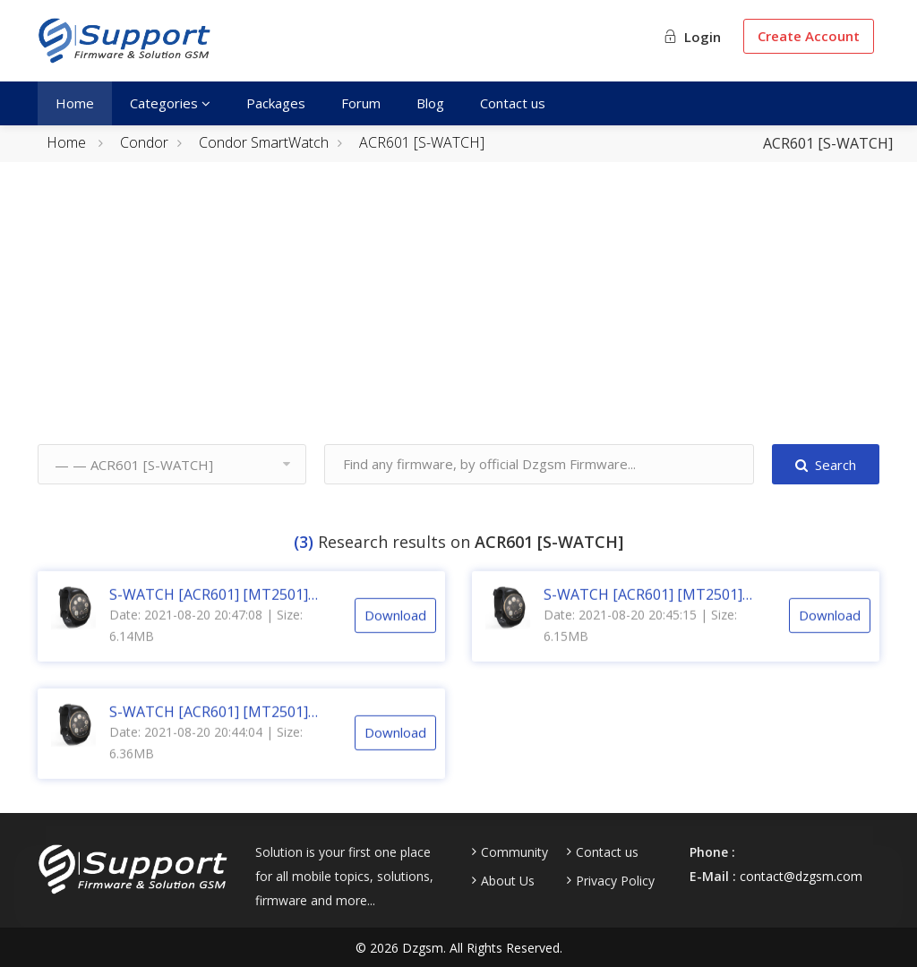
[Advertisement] (458, 318)
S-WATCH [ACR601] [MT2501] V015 (643, 610)
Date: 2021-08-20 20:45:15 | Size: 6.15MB (640, 641)
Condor (144, 142)
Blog (430, 103)
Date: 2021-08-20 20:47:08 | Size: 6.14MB (206, 641)
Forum (361, 103)
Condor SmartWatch (264, 142)
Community (514, 852)
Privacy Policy (615, 881)
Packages (275, 103)
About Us (508, 881)
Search (825, 465)
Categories (170, 103)
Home (75, 103)
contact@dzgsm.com (801, 876)
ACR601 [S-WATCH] (421, 142)
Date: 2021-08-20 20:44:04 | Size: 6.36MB (206, 759)
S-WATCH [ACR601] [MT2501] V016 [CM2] (208, 610)
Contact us (512, 103)
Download (395, 631)
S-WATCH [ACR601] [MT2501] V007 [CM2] (208, 728)
